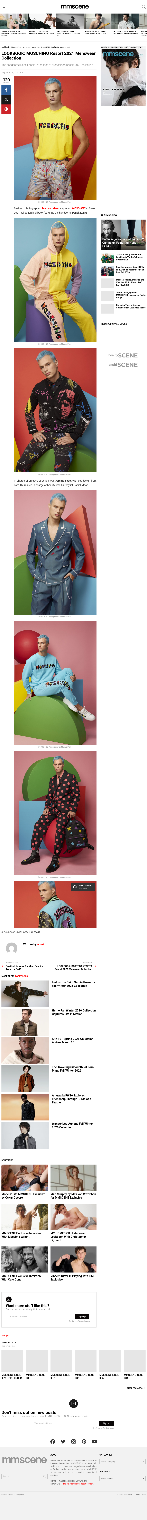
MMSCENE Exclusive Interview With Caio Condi (21, 1277)
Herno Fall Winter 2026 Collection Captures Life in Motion (74, 1012)
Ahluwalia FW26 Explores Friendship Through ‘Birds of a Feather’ (71, 1099)
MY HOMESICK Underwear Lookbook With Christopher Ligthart (68, 1236)
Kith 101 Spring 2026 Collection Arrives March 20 (72, 1040)
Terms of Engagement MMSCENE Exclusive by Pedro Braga (13, 33)
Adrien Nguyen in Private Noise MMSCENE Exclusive (95, 32)
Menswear (24, 932)
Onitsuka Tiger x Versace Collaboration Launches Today (130, 306)
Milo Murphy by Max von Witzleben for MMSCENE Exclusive (73, 1195)
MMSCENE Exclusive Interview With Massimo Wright (21, 1234)
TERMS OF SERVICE (124, 1495)
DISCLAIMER (141, 1495)
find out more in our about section (78, 1483)
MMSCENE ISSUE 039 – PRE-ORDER (11, 1376)
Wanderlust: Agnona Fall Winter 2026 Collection (72, 1125)
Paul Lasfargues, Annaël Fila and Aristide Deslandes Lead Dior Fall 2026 (130, 270)
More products (135, 1388)
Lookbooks (9, 932)
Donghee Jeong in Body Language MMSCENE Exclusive (41, 32)
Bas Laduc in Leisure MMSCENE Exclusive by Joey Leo (68, 33)
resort (36, 932)
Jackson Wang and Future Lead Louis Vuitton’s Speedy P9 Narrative (129, 257)
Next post (5, 1335)
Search (44, 1477)
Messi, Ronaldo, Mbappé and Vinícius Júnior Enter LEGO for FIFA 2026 (130, 282)
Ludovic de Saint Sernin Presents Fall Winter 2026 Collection (73, 983)
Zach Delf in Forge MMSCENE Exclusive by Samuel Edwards (125, 32)
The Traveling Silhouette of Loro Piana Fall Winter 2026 (73, 1068)
